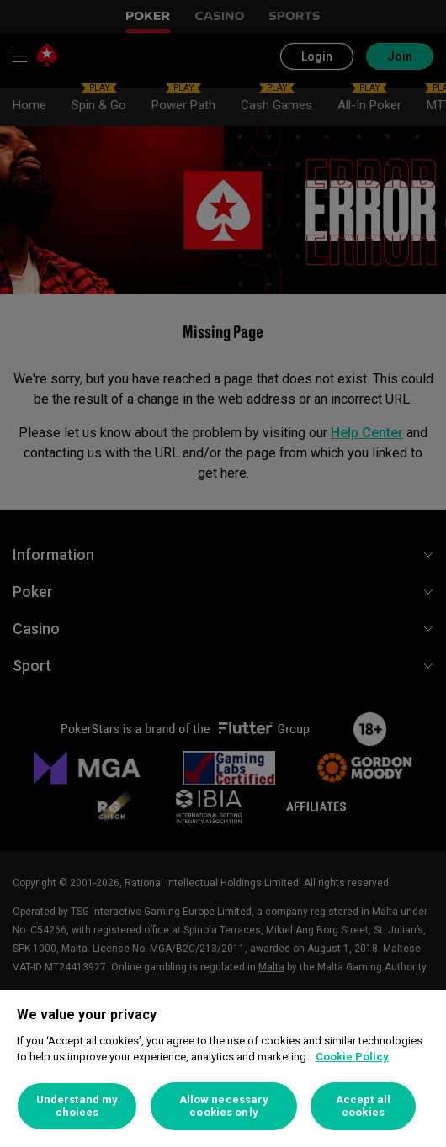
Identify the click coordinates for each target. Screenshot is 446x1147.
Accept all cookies (363, 1106)
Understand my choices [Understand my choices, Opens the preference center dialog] (77, 1106)
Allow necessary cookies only (224, 1106)
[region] (223, 1068)
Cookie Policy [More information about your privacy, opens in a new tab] (352, 1056)
